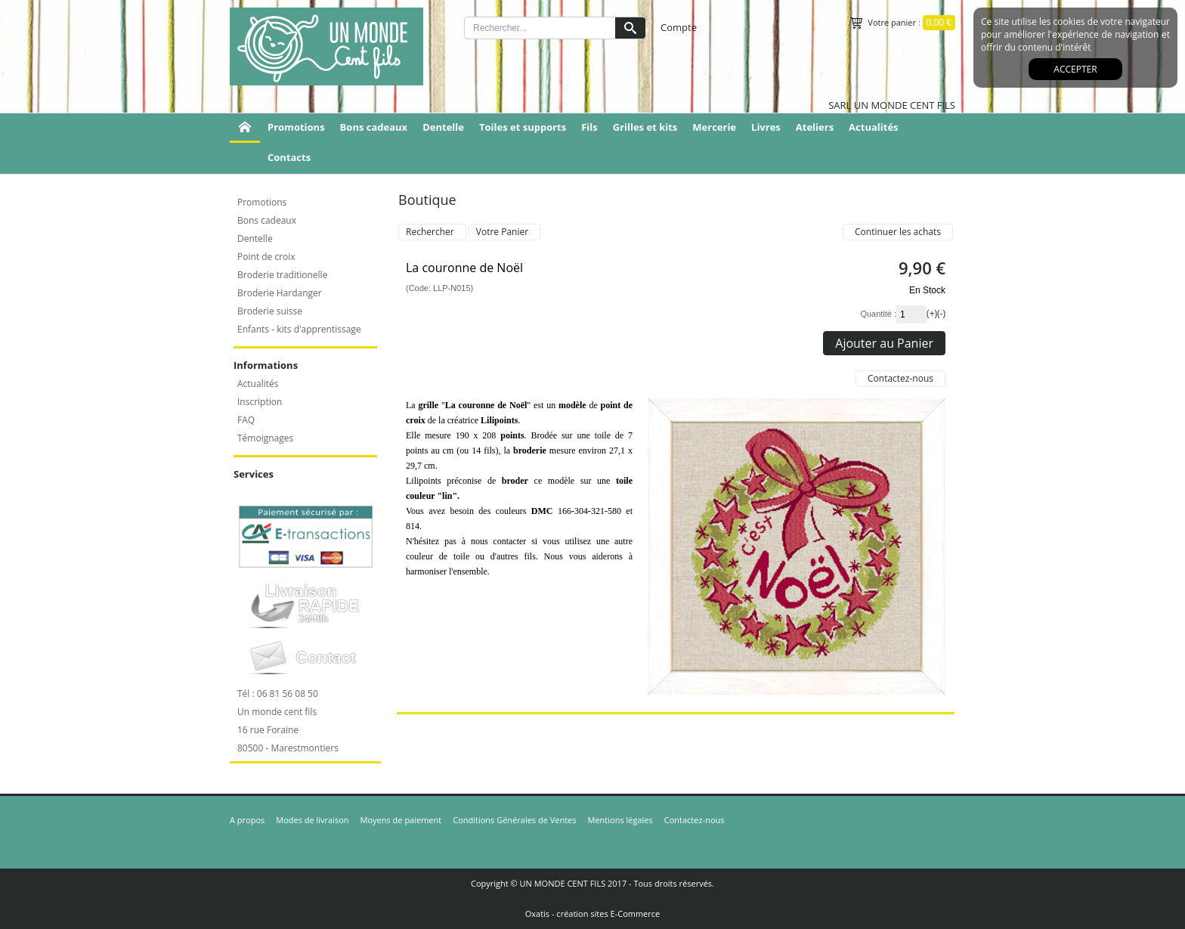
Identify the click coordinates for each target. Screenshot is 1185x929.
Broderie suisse (269, 311)
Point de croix (266, 256)
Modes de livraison (312, 819)
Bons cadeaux (374, 127)
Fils (589, 127)
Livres (766, 127)
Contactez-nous (694, 819)
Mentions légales (620, 819)
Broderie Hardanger (279, 292)
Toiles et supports (522, 127)
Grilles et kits (645, 127)
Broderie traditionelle (282, 274)
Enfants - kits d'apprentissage (299, 329)
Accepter (1075, 69)
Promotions (296, 127)
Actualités (873, 127)
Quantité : (878, 313)
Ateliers (815, 127)
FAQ (246, 419)
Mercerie (714, 127)
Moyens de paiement (401, 819)
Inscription (259, 401)
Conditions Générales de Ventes (514, 819)
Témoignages (265, 438)
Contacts (289, 157)
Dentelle (443, 127)
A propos (247, 819)
